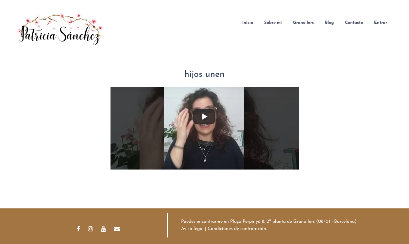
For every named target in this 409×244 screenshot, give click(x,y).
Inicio (247, 23)
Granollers (303, 23)
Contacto (354, 23)
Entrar (380, 23)
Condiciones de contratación (237, 228)
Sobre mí (273, 23)
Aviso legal (192, 228)
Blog (329, 23)
